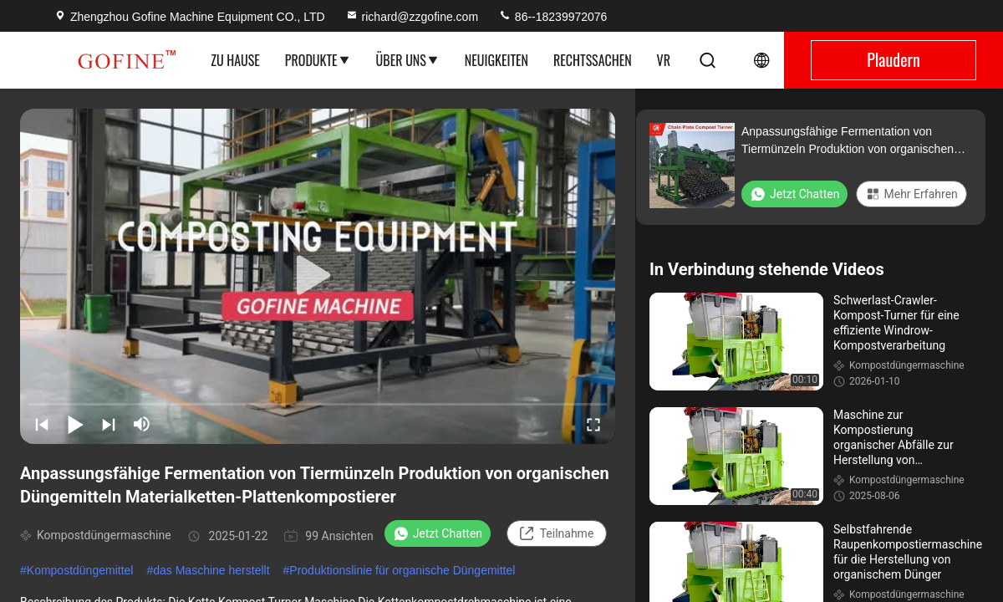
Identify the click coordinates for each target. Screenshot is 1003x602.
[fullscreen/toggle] (593, 423)
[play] (318, 276)
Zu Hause (235, 60)
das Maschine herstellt (211, 570)
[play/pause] (75, 423)
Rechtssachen (592, 60)
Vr (663, 60)
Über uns (408, 60)
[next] (108, 423)
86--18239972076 (552, 16)
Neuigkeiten (496, 60)
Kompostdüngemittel (80, 570)
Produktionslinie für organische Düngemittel (402, 570)
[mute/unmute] (142, 423)
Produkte (318, 60)
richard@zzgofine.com (412, 16)
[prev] (42, 423)
